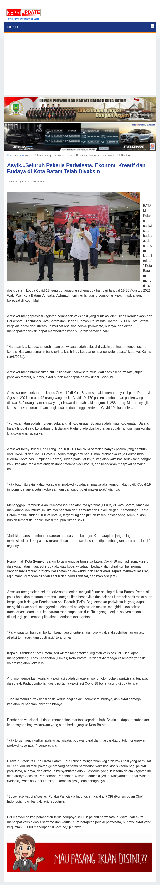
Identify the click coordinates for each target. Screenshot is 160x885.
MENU (12, 27)
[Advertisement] (80, 65)
